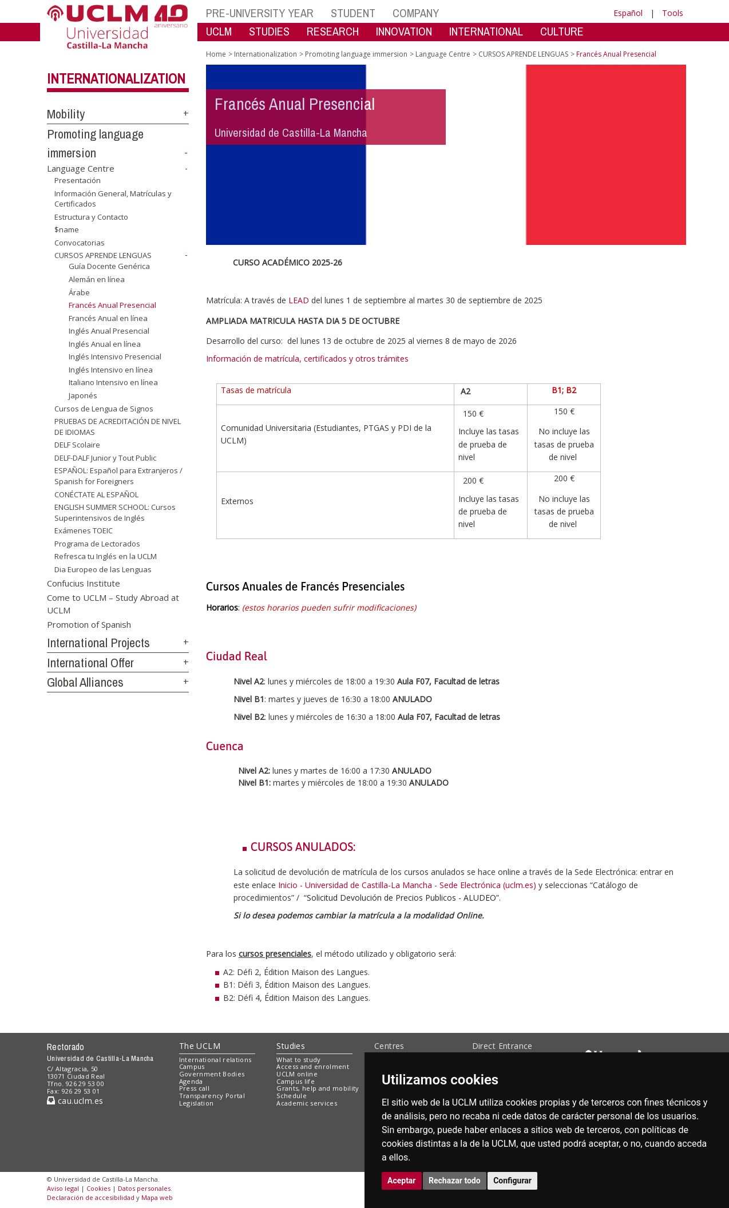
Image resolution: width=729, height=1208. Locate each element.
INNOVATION (404, 31)
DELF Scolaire (77, 444)
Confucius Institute (83, 582)
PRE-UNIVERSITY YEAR (260, 13)
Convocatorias (79, 242)
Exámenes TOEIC (83, 530)
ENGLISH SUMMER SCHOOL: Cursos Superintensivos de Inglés (115, 512)
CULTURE (562, 31)
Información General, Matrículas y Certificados (113, 198)
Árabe (79, 292)
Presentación (77, 180)
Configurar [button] (512, 1180)
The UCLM (199, 1045)
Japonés (83, 395)
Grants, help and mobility (317, 1088)
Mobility (66, 113)
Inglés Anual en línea (105, 344)
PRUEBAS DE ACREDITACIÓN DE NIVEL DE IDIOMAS (117, 426)
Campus (192, 1066)
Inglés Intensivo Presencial (115, 356)
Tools (672, 12)
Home (216, 54)
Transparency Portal (212, 1095)
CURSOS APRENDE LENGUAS (103, 255)
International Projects (98, 642)
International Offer (90, 662)
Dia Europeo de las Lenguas (103, 569)
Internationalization (116, 78)
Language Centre (80, 168)
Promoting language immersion (356, 54)
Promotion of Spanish (89, 624)
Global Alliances (85, 682)
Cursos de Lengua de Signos (103, 408)
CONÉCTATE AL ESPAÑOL (96, 494)
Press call (194, 1088)
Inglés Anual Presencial (109, 331)
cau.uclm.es (75, 1100)
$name (66, 229)
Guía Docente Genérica (109, 266)
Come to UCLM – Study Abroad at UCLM (113, 603)
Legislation (196, 1103)
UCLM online (297, 1074)
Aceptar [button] (401, 1180)
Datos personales (144, 1188)
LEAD (298, 300)
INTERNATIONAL (486, 31)
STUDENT (353, 13)
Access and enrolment (312, 1066)
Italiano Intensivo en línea (113, 382)
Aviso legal (63, 1188)
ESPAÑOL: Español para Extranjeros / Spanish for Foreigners (118, 475)
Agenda (191, 1081)
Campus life (295, 1081)
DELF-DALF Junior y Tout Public (105, 458)
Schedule (291, 1095)
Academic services (306, 1103)
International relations (215, 1059)
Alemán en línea (97, 279)
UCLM (219, 31)
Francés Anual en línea (108, 318)
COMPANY (416, 13)
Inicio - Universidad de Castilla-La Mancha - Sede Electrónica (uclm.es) (407, 885)
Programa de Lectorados (97, 543)
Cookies (98, 1188)
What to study (298, 1059)
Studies (290, 1045)
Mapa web (157, 1197)
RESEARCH (333, 31)
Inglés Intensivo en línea (111, 370)
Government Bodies (212, 1074)
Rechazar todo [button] (455, 1180)
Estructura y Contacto (91, 217)
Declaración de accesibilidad (90, 1197)
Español (628, 12)
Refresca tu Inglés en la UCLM (105, 556)
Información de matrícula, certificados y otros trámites (308, 358)
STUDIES (269, 31)
